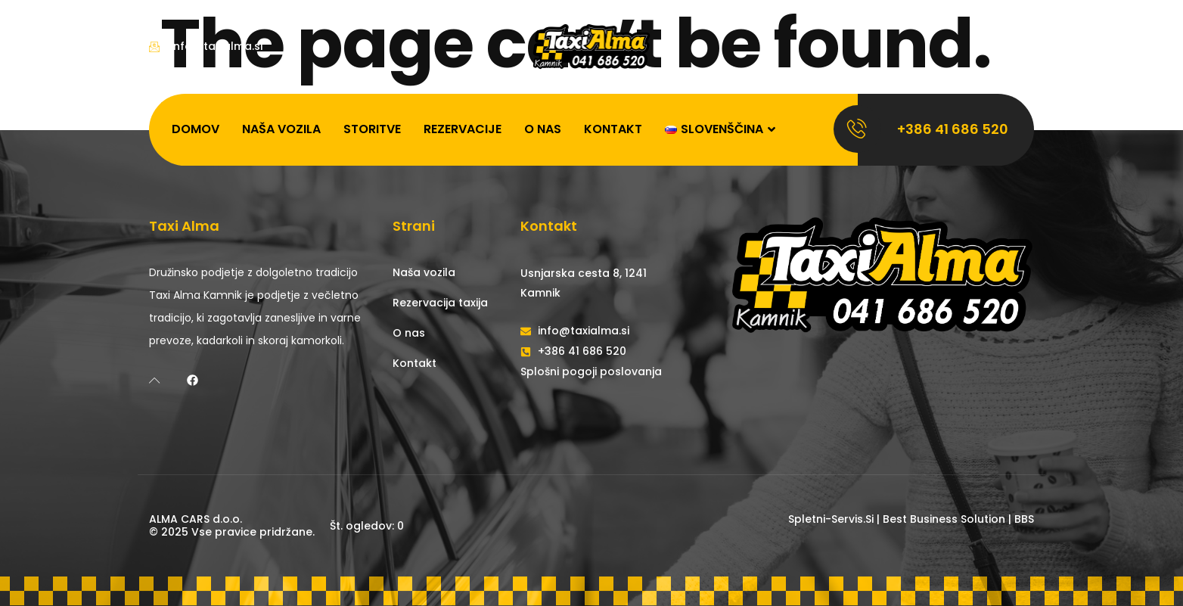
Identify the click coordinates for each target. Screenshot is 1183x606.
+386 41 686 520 (952, 129)
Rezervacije (462, 129)
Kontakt (613, 129)
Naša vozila (281, 129)
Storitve (372, 129)
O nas (542, 129)
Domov (195, 129)
